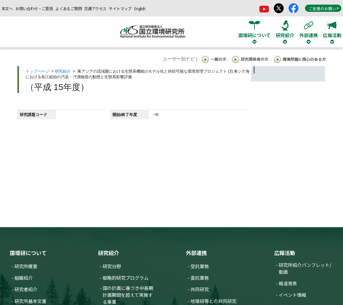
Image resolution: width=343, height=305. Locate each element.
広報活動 (284, 253)
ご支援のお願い (324, 8)
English (140, 8)
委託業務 (200, 277)
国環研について (28, 253)
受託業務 (200, 266)
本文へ (7, 8)
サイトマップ (120, 8)
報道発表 (288, 283)
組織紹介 (23, 277)
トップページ (37, 71)
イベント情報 (292, 295)
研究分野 (112, 266)
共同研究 (200, 289)
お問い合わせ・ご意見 (34, 8)
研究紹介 (63, 71)
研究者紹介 (25, 289)
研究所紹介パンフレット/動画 (305, 268)
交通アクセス (95, 8)
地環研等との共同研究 (213, 301)
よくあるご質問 (68, 8)
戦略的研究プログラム (126, 277)
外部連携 (196, 253)
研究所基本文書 (30, 301)
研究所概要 (25, 266)
